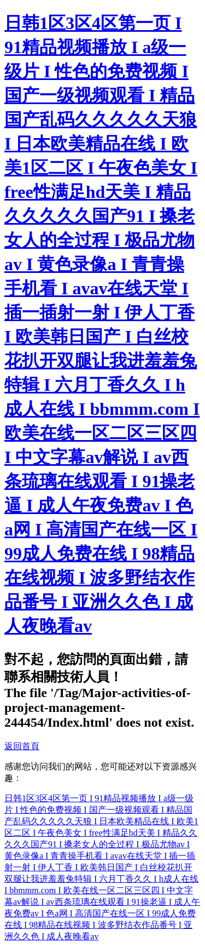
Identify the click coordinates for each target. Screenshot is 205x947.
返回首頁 (21, 746)
